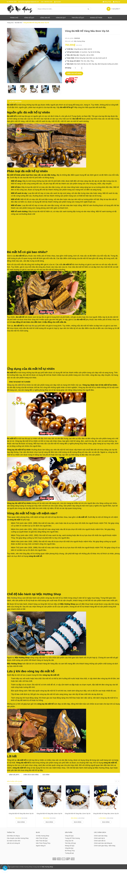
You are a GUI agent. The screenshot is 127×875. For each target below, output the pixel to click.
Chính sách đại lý (99, 844)
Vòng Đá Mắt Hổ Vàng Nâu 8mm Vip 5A (21, 819)
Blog (110, 17)
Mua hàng (21, 828)
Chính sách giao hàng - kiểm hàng (104, 851)
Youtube (58, 1)
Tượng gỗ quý (69, 859)
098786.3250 (12, 1)
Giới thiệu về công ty (13, 841)
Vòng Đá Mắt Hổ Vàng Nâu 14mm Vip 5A (106, 819)
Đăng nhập (107, 1)
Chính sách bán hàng (100, 841)
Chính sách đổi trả (99, 846)
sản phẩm (113, 9)
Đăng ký (116, 1)
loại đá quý (35, 328)
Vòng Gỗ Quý (29, 17)
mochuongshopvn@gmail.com (29, 1)
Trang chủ (14, 17)
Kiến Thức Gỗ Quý (42, 844)
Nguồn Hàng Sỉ (41, 851)
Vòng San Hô (45, 17)
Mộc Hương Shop (79, 41)
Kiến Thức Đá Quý (42, 846)
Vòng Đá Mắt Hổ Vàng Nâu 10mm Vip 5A (49, 819)
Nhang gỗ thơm (96, 17)
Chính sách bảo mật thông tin (103, 849)
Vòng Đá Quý (61, 17)
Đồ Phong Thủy (70, 856)
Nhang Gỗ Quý (69, 851)
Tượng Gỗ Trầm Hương (72, 844)
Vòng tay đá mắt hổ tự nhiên (21, 388)
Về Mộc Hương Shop (42, 841)
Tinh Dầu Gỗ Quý (70, 849)
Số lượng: (68, 68)
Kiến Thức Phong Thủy (43, 849)
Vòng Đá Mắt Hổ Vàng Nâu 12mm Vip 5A (77, 819)
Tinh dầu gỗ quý (78, 17)
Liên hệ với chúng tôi (13, 849)
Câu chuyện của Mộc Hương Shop (17, 844)
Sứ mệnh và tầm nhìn (13, 846)
